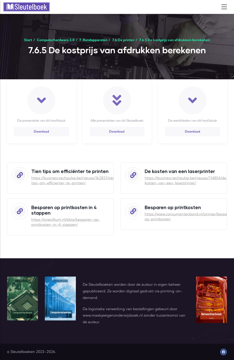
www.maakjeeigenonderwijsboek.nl (113, 315)
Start (28, 40)
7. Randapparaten (93, 40)
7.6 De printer (123, 40)
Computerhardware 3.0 (55, 40)
